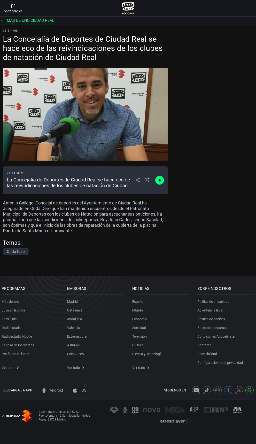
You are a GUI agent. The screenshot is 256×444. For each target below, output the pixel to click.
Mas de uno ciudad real (27, 20)
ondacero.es (13, 8)
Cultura (138, 344)
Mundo (138, 309)
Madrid (73, 301)
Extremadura (77, 335)
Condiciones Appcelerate (216, 335)
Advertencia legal (211, 309)
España (138, 301)
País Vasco (76, 353)
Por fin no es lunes (16, 353)
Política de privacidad (214, 301)
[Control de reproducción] (159, 180)
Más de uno (11, 301)
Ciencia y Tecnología (148, 353)
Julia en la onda (14, 309)
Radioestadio (12, 327)
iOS (79, 390)
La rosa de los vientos (18, 344)
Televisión (140, 335)
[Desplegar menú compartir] (138, 180)
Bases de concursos (213, 327)
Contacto (205, 344)
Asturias (74, 344)
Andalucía (75, 318)
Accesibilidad (208, 353)
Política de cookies (212, 318)
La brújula (9, 318)
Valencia (74, 327)
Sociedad (140, 327)
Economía (140, 318)
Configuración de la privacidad (221, 362)
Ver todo (10, 367)
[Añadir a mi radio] (147, 180)
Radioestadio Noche (17, 335)
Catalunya (75, 309)
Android (52, 390)
